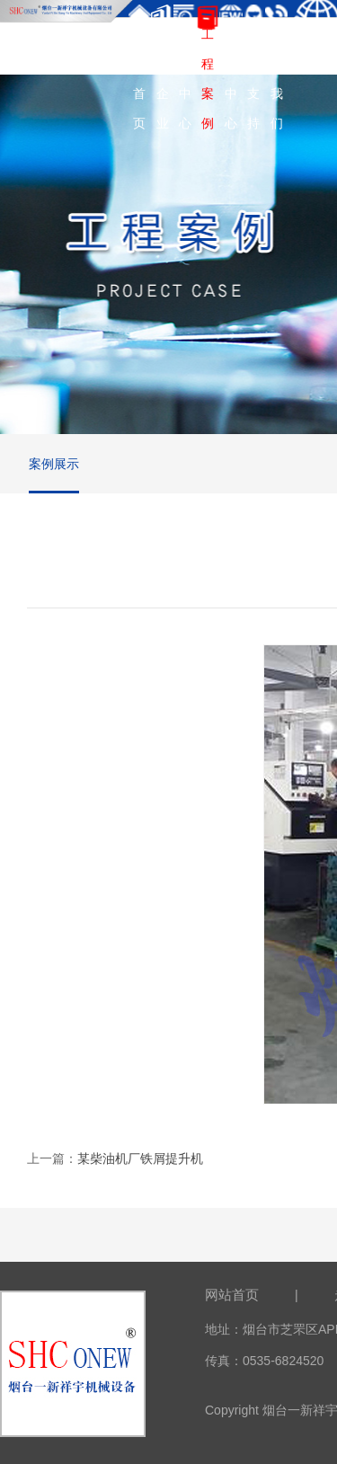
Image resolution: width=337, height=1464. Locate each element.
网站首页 (232, 1294)
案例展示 (54, 464)
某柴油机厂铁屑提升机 (140, 1158)
